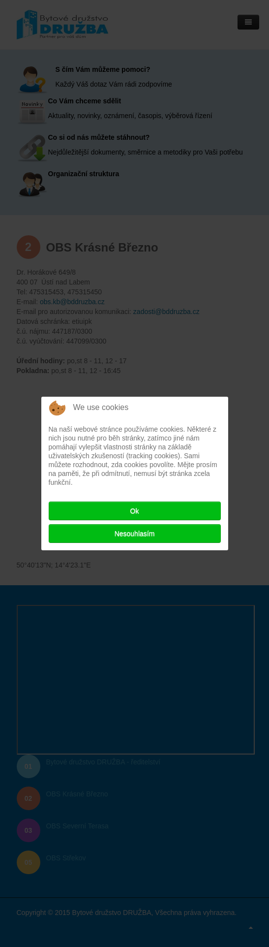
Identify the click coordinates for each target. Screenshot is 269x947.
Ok (134, 511)
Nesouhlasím (135, 533)
